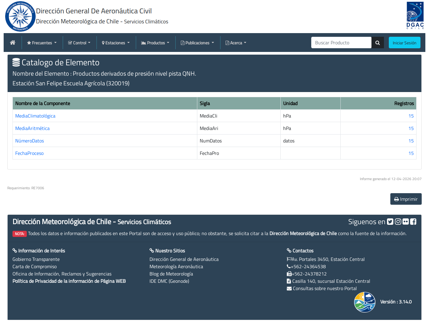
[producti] (341, 42)
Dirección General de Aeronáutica (184, 259)
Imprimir (406, 199)
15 (411, 115)
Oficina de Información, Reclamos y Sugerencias (61, 273)
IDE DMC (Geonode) (169, 281)
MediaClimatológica (35, 115)
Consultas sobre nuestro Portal (325, 288)
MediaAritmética (32, 128)
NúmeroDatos (29, 140)
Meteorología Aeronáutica (176, 266)
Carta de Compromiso (34, 266)
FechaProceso (29, 153)
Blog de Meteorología (171, 273)
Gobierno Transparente (36, 259)
